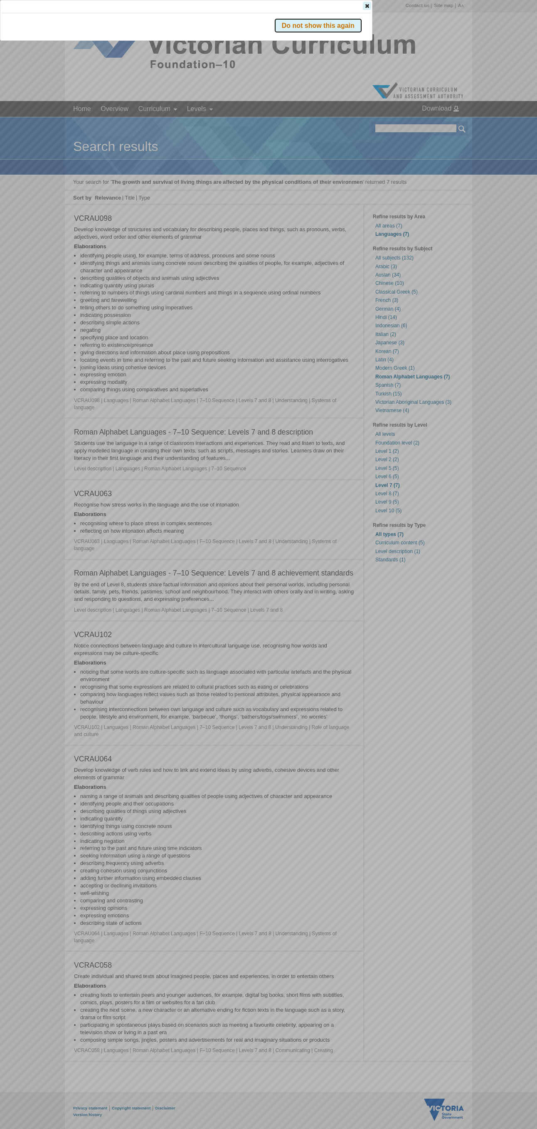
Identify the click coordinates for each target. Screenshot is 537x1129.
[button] (447, 124)
